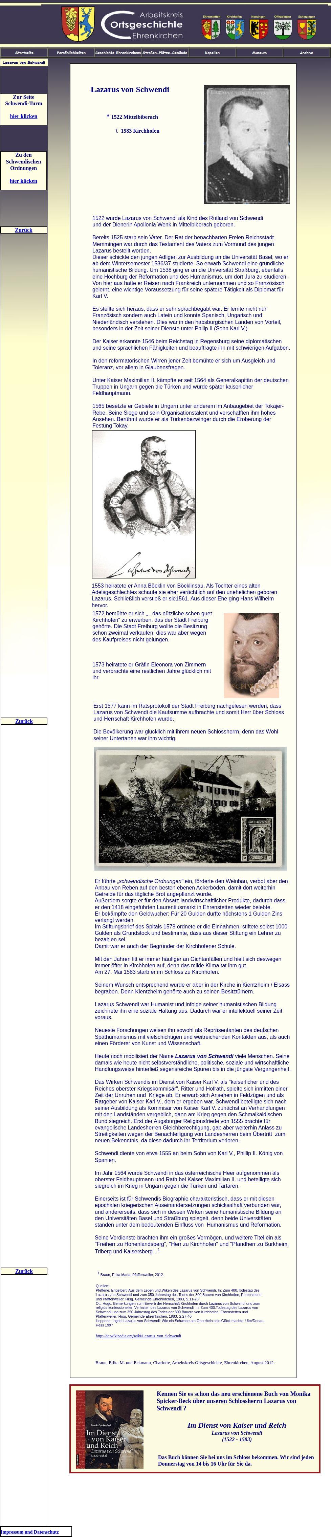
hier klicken (23, 116)
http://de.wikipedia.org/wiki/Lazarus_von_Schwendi (138, 1336)
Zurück (23, 230)
